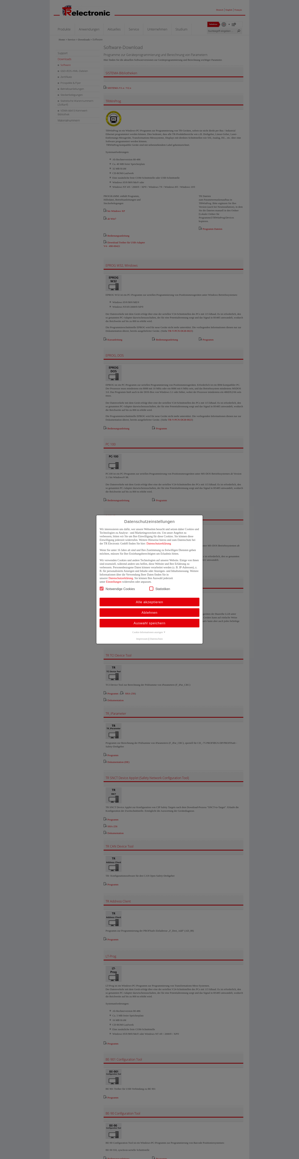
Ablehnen (149, 613)
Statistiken (159, 589)
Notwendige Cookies (117, 589)
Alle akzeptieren (149, 602)
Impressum (142, 638)
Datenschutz (156, 638)
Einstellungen (113, 581)
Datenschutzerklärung (159, 543)
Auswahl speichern (149, 623)
